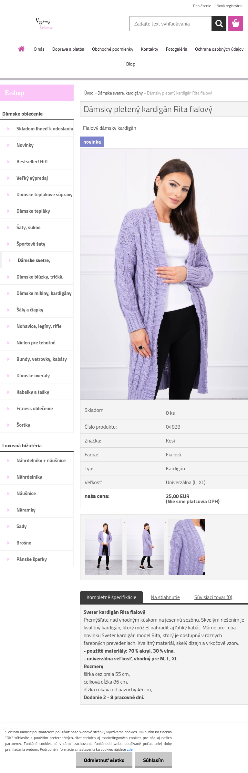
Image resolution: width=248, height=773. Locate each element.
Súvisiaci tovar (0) (213, 597)
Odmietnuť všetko (104, 760)
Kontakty (149, 49)
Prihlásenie (202, 6)
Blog (130, 63)
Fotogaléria (176, 49)
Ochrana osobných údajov (219, 49)
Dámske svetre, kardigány (120, 93)
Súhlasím (153, 760)
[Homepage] (22, 48)
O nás (39, 49)
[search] (219, 23)
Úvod (88, 93)
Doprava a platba (68, 49)
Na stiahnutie (165, 597)
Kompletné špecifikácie (111, 597)
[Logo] (44, 24)
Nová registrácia (229, 6)
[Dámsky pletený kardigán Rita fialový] (164, 151)
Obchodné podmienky (112, 49)
